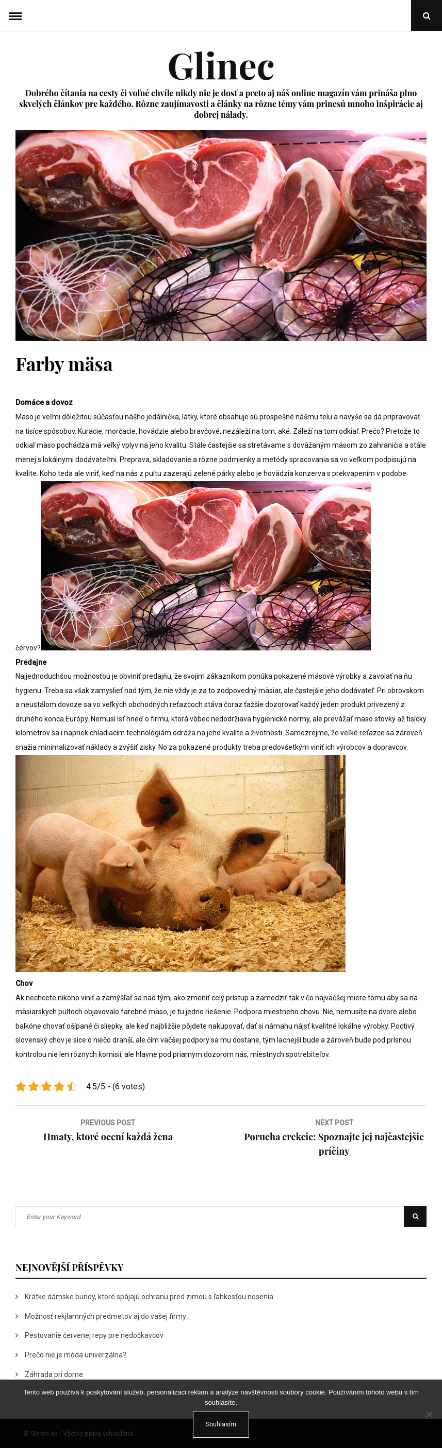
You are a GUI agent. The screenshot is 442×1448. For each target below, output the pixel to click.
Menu (15, 15)
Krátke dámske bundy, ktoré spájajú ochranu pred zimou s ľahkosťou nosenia (149, 1297)
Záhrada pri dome (54, 1374)
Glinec (220, 64)
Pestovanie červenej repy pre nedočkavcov (94, 1335)
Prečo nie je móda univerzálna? (75, 1355)
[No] (429, 1414)
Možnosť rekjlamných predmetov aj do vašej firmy (105, 1316)
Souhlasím (221, 1424)
